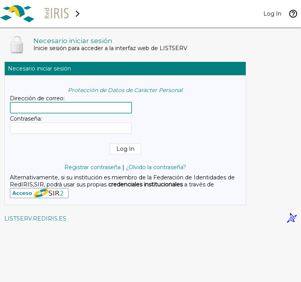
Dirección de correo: (37, 98)
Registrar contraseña (92, 167)
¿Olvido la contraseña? (156, 167)
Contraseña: (26, 118)
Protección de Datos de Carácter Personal (125, 90)
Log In (272, 13)
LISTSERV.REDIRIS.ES (35, 218)
